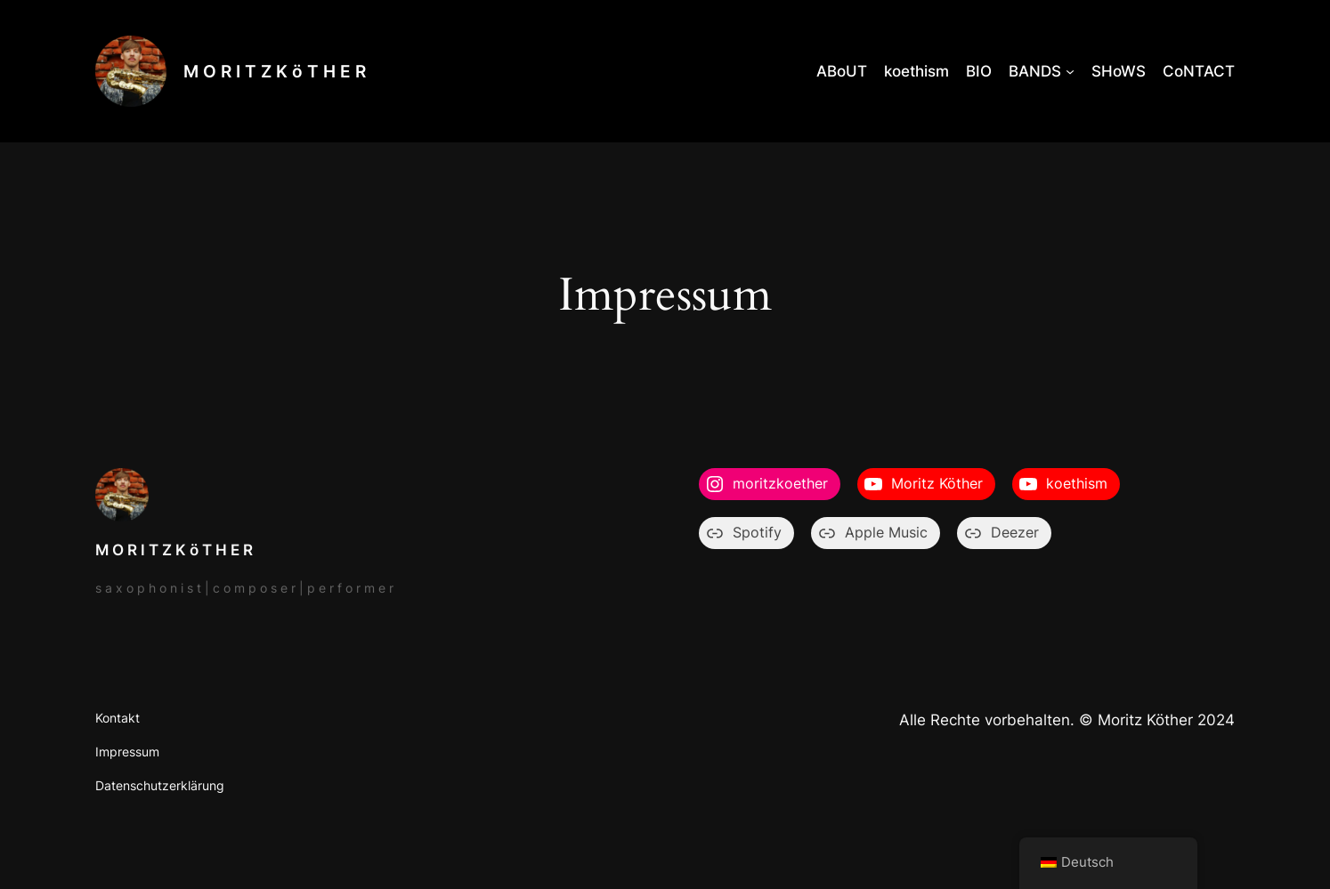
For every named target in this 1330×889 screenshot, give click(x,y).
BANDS (1035, 71)
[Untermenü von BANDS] (1070, 71)
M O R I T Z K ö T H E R (274, 71)
